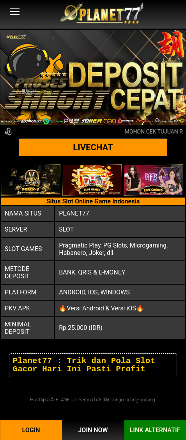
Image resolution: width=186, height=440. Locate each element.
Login (31, 430)
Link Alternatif (155, 430)
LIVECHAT (93, 147)
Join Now (93, 430)
